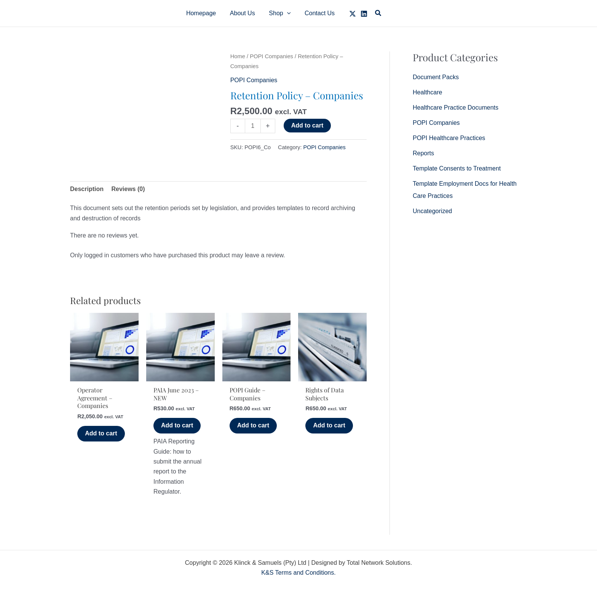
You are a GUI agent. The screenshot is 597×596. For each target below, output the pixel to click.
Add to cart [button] (101, 433)
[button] (279, 13)
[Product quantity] (253, 126)
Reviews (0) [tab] (128, 189)
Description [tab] (87, 189)
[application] (286, 13)
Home (237, 56)
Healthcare (427, 92)
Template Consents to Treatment (457, 168)
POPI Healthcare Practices (449, 138)
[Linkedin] (360, 13)
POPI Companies (271, 56)
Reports (423, 153)
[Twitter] (349, 13)
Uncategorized (432, 211)
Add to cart (307, 125)
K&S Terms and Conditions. (298, 572)
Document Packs (436, 77)
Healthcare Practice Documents (455, 107)
